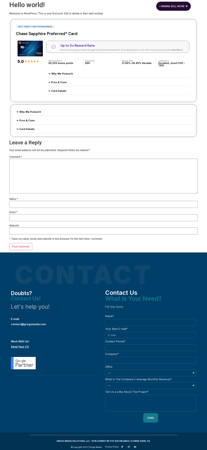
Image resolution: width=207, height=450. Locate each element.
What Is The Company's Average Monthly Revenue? (138, 379)
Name (13, 199)
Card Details (58, 90)
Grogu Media (77, 5)
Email (13, 212)
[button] (117, 74)
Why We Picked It (62, 73)
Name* (109, 316)
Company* (112, 354)
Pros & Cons (59, 82)
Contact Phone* (115, 341)
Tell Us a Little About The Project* (126, 391)
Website (14, 225)
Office (108, 366)
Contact (122, 5)
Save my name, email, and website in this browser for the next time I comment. (57, 239)
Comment (15, 157)
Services (101, 5)
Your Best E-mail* (116, 328)
